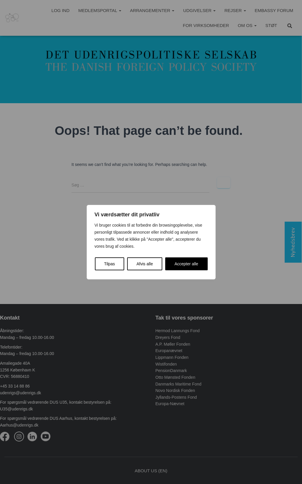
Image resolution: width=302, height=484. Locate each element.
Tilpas (109, 263)
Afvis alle (145, 263)
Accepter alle (186, 263)
